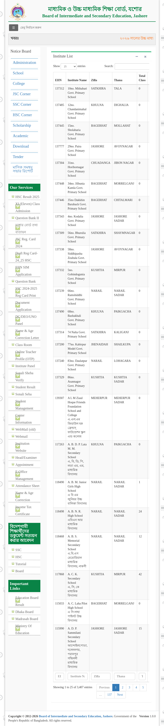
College (19, 83)
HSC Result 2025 (27, 197)
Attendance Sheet (27, 486)
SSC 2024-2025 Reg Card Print (26, 292)
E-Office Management (24, 475)
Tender (18, 157)
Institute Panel (25, 366)
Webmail (21, 436)
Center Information (23, 419)
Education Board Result (26, 601)
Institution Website (22, 447)
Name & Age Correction (24, 496)
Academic (20, 136)
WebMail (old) (25, 429)
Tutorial (20, 564)
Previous (104, 687)
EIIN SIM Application (23, 270)
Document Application (23, 306)
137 (109, 694)
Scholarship (22, 125)
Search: (126, 66)
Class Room (23, 345)
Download (21, 146)
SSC (18, 550)
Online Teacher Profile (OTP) (25, 355)
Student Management (24, 404)
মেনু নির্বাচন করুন (30, 27)
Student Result (25, 387)
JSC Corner (22, 94)
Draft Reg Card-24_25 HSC (26, 256)
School (18, 73)
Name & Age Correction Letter (27, 334)
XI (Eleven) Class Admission (27, 207)
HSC (18, 557)
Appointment (24, 464)
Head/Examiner (26, 457)
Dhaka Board (24, 612)
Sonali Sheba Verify (24, 376)
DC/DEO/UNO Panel (26, 320)
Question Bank (25, 281)
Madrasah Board (26, 619)
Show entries (69, 66)
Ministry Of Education (23, 629)
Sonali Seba (23, 394)
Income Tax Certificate (23, 510)
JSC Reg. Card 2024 (25, 242)
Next (120, 694)
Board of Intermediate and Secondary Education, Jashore (76, 716)
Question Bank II (27, 218)
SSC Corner (22, 104)
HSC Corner (22, 115)
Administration (24, 62)
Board (19, 571)
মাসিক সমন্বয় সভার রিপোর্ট (23, 169)
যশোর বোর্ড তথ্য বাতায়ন (26, 228)
